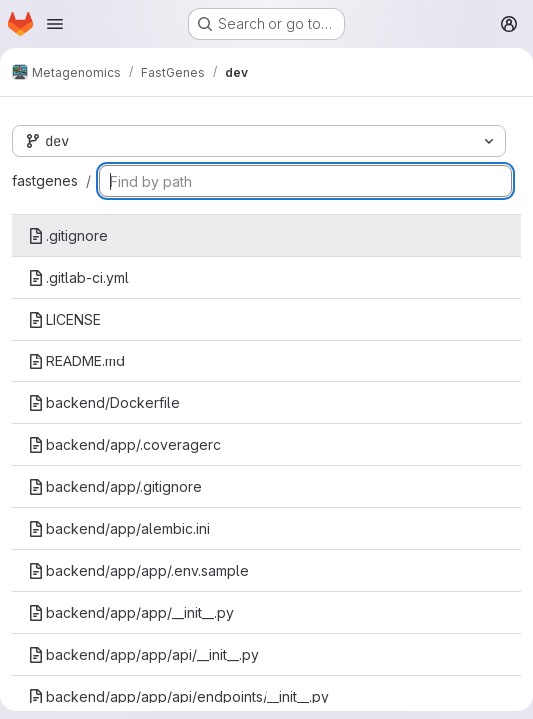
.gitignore (68, 235)
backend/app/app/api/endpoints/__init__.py (178, 696)
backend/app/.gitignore (115, 486)
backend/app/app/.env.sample (138, 570)
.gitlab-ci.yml (78, 277)
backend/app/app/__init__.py (131, 612)
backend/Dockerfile (104, 402)
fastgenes (45, 180)
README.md (76, 361)
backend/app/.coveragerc (124, 444)
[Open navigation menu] (55, 24)
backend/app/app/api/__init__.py (143, 654)
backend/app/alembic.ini (119, 528)
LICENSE (64, 319)
